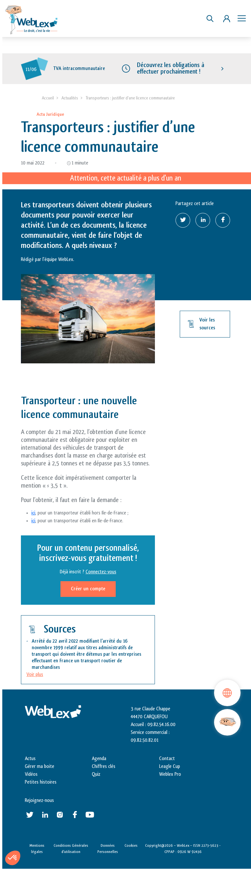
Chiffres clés (103, 766)
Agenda (99, 758)
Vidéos (31, 774)
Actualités (69, 98)
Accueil (48, 98)
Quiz (96, 774)
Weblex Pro (170, 774)
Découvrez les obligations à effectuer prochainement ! (170, 68)
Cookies (131, 845)
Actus (30, 758)
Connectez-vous (101, 572)
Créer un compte (88, 589)
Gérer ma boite (39, 766)
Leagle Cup (169, 766)
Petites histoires (41, 782)
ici (33, 513)
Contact (167, 758)
